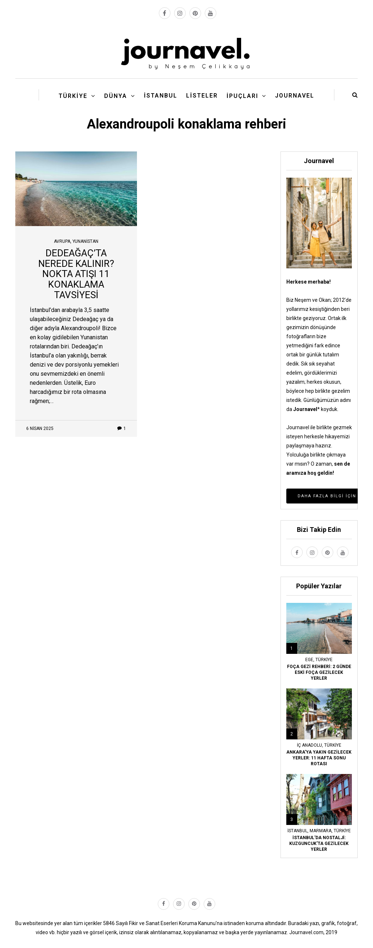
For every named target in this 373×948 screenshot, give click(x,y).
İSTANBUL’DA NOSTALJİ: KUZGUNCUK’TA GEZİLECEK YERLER (319, 843)
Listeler (202, 95)
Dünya (115, 95)
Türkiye (73, 95)
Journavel (294, 95)
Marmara (320, 831)
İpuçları (242, 95)
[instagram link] (180, 13)
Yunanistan (85, 241)
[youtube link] (210, 13)
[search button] (355, 94)
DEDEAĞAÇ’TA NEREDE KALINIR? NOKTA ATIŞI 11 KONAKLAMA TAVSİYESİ (76, 274)
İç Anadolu (309, 745)
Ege (309, 659)
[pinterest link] (195, 13)
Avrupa (62, 241)
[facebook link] (164, 13)
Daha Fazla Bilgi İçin (327, 496)
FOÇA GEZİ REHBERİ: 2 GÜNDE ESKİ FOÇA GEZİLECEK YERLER (319, 672)
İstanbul (160, 95)
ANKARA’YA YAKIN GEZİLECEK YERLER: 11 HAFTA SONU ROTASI (319, 758)
